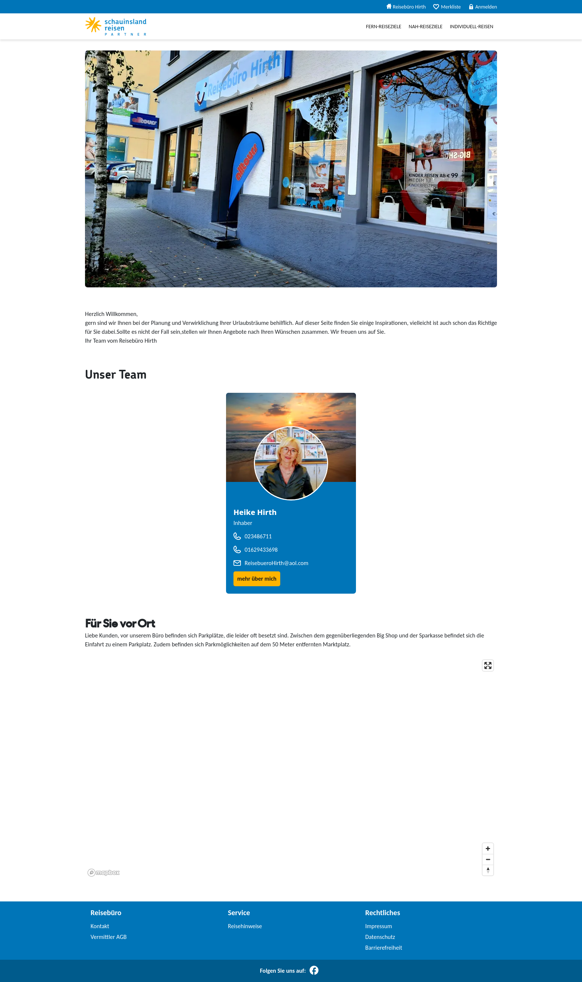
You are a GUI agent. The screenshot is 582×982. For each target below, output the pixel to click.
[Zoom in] (488, 848)
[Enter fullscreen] (488, 665)
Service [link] (239, 912)
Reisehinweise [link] (245, 926)
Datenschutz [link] (380, 936)
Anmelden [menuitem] (482, 7)
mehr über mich (257, 578)
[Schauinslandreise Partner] (115, 26)
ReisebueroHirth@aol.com (276, 563)
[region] (291, 767)
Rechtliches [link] (382, 912)
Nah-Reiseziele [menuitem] (425, 26)
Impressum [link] (378, 926)
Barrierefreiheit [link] (383, 947)
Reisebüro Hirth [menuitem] (406, 7)
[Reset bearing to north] (488, 870)
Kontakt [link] (100, 926)
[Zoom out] (488, 859)
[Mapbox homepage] (103, 872)
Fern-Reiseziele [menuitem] (383, 26)
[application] (291, 767)
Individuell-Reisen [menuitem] (471, 26)
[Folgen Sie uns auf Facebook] (314, 971)
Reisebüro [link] (106, 912)
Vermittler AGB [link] (109, 936)
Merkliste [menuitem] (447, 7)
